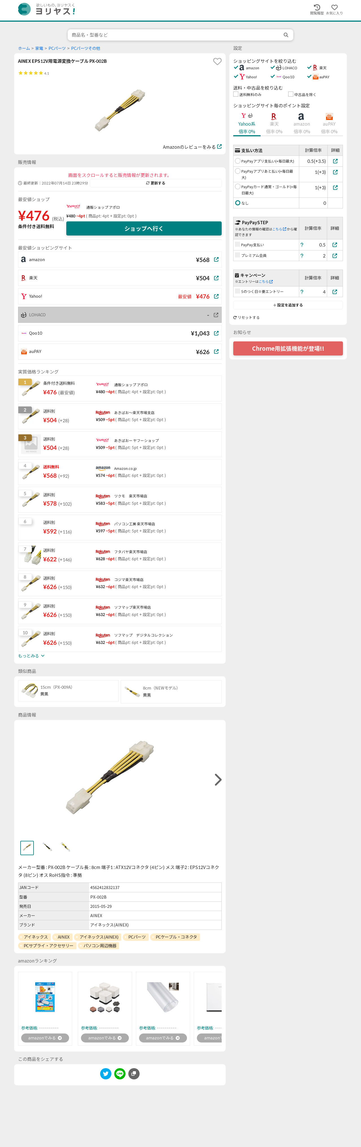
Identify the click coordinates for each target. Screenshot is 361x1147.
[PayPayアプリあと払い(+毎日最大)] (335, 172)
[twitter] (106, 1075)
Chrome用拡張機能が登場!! (288, 348)
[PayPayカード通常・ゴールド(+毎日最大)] (335, 187)
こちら (279, 229)
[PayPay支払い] (335, 244)
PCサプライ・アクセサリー (49, 945)
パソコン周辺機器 (99, 945)
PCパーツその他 (85, 48)
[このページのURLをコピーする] (134, 1074)
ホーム (24, 48)
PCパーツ (57, 48)
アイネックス (36, 936)
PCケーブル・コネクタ (176, 936)
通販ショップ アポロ (103, 207)
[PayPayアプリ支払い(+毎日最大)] (335, 161)
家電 (39, 48)
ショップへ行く (144, 228)
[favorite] (217, 61)
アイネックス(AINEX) (99, 936)
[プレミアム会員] (335, 255)
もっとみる (31, 655)
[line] (120, 1075)
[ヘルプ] (302, 244)
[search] (286, 35)
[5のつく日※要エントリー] (335, 291)
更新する (155, 183)
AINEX (64, 936)
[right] (217, 780)
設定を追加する (288, 305)
